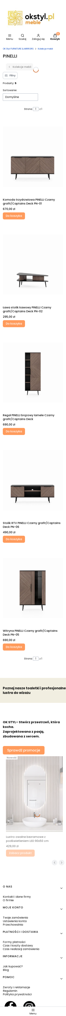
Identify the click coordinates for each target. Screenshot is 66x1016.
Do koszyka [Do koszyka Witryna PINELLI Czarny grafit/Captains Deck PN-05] (14, 647)
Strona (28, 109)
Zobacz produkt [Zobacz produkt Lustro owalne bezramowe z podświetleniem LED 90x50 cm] (20, 853)
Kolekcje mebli (45, 48)
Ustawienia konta (15, 921)
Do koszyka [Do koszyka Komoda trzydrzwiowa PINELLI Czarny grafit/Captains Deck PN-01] (14, 216)
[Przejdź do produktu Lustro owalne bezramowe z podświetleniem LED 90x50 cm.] (34, 793)
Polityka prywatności (17, 994)
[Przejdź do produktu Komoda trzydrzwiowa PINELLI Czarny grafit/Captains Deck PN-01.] (33, 156)
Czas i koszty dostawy (18, 946)
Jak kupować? (13, 966)
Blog (6, 970)
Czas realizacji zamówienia (21, 949)
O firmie (8, 900)
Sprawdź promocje (23, 750)
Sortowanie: (10, 90)
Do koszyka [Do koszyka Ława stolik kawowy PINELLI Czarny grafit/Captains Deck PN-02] (14, 324)
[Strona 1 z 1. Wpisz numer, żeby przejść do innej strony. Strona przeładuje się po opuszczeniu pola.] (36, 109)
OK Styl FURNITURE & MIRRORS (18, 48)
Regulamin (10, 991)
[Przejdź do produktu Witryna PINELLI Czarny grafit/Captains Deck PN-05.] (33, 587)
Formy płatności (14, 942)
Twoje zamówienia (15, 918)
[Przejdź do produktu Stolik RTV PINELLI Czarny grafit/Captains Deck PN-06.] (33, 480)
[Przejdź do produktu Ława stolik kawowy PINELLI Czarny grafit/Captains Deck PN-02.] (33, 264)
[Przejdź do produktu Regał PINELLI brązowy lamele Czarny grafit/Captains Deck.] (33, 372)
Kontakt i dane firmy (17, 897)
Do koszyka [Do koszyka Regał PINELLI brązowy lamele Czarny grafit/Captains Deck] (14, 431)
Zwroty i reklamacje (16, 987)
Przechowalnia (13, 925)
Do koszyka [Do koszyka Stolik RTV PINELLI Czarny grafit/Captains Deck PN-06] (14, 539)
